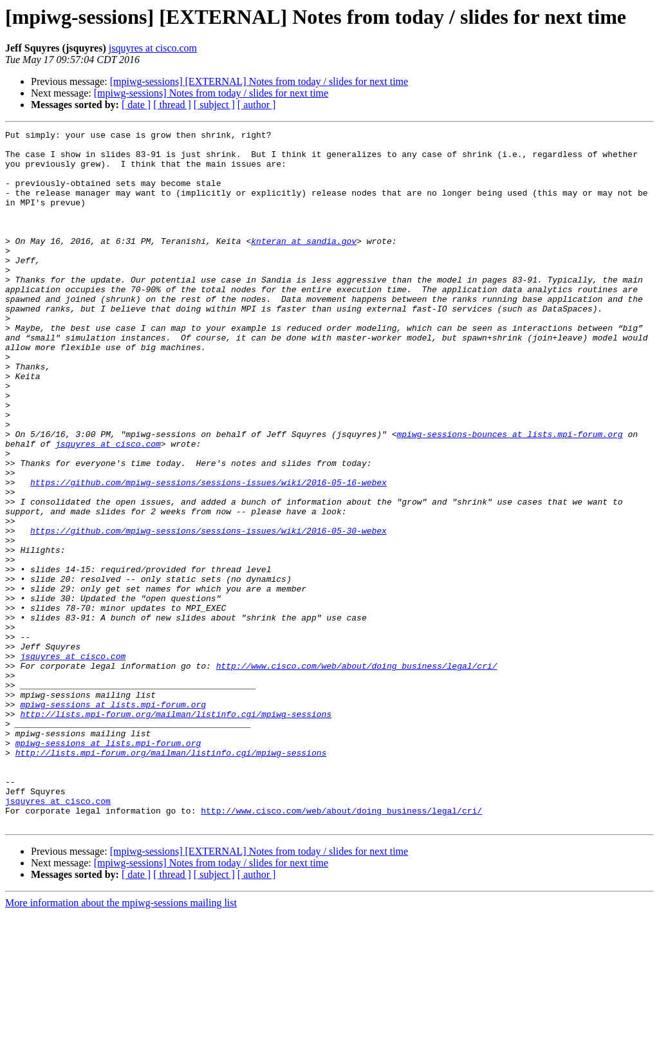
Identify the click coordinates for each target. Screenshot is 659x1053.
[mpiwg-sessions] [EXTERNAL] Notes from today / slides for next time (259, 81)
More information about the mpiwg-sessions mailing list (121, 1041)
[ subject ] (214, 104)
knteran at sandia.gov (304, 264)
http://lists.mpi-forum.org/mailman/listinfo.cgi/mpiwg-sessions (175, 831)
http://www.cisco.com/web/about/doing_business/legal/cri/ (356, 773)
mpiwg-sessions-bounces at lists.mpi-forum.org (509, 495)
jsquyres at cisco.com (153, 47)
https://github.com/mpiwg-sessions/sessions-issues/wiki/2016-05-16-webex (208, 553)
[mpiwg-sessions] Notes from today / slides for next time (211, 93)
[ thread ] (172, 104)
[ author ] (256, 104)
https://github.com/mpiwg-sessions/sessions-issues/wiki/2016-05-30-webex (208, 611)
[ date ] (136, 104)
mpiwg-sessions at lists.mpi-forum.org (113, 820)
